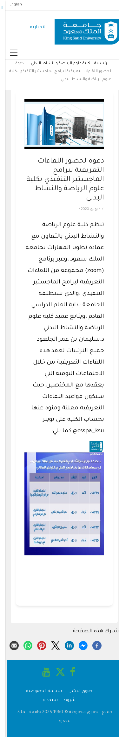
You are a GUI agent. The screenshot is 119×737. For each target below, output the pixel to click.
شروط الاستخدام (54, 700)
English (11, 5)
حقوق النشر (76, 691)
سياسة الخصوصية (39, 691)
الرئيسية (97, 63)
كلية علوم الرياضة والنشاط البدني (55, 63)
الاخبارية (33, 27)
